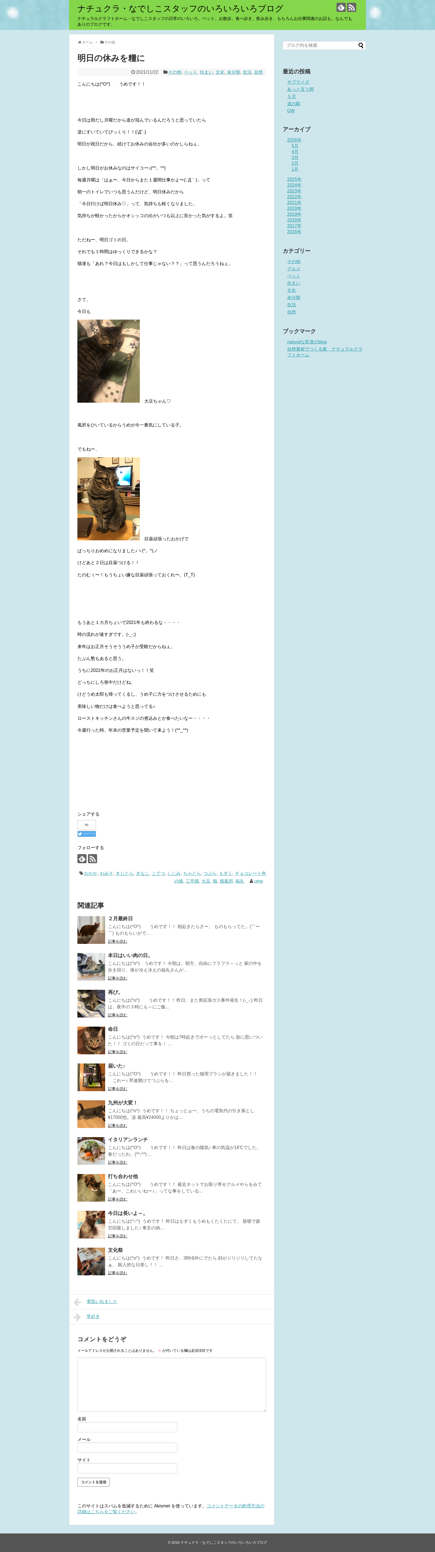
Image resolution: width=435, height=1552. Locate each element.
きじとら (124, 873)
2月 (295, 163)
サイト (84, 1460)
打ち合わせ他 (123, 1176)
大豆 (205, 881)
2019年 (294, 214)
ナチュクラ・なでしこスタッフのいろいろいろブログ (180, 8)
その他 (174, 72)
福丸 (239, 881)
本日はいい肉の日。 (130, 955)
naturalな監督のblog (307, 342)
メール (84, 1439)
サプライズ (298, 82)
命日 (113, 1029)
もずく (225, 873)
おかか (90, 873)
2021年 (294, 202)
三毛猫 (192, 881)
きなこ (142, 873)
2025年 (294, 179)
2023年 (294, 191)
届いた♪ (116, 1066)
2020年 (294, 208)
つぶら (210, 873)
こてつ (158, 873)
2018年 (294, 220)
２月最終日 (120, 918)
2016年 (294, 231)
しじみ (174, 873)
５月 (291, 96)
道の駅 (293, 103)
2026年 (294, 140)
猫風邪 (226, 881)
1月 (295, 169)
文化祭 (115, 1250)
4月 (295, 151)
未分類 (233, 72)
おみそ (106, 873)
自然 (258, 72)
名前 (81, 1419)
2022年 (294, 196)
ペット (190, 72)
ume (258, 881)
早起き (87, 1317)
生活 (247, 72)
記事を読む (117, 941)
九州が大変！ (123, 1103)
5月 (295, 145)
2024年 (294, 185)
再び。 (115, 992)
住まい (206, 72)
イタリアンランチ (128, 1139)
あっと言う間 (300, 89)
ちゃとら (192, 873)
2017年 (294, 225)
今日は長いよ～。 (128, 1213)
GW (291, 110)
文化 (220, 72)
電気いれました (96, 1302)
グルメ (293, 268)
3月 (295, 157)
